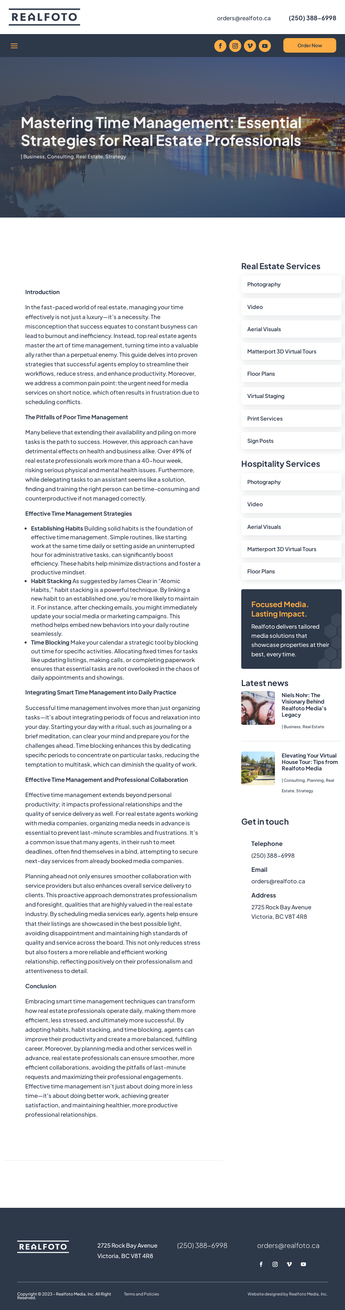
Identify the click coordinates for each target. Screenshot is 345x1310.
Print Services (265, 418)
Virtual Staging (265, 395)
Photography (264, 284)
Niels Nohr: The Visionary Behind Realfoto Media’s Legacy (304, 704)
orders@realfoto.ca (244, 18)
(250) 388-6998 (312, 18)
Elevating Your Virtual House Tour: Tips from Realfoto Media (310, 762)
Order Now (309, 45)
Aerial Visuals (264, 329)
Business (48, 153)
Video (255, 306)
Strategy (121, 153)
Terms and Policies (141, 1294)
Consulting (72, 153)
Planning (315, 780)
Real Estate (98, 153)
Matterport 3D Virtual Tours (281, 351)
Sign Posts (260, 440)
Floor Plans (261, 373)
